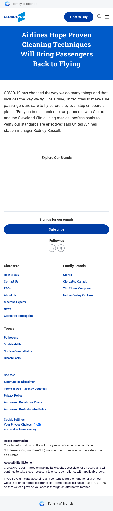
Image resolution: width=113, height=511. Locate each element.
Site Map (9, 375)
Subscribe (56, 229)
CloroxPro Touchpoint (18, 316)
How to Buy (79, 17)
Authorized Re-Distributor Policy (25, 409)
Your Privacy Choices (22, 424)
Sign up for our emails (56, 219)
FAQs (7, 288)
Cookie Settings (14, 419)
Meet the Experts (15, 302)
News (7, 309)
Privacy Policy (13, 395)
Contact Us (11, 282)
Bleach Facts (12, 358)
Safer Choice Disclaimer (19, 382)
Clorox (67, 275)
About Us (10, 295)
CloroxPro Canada (75, 282)
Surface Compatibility (18, 351)
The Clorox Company (77, 288)
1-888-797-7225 (95, 483)
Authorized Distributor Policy (23, 402)
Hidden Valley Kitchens (78, 295)
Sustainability (13, 344)
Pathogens (11, 337)
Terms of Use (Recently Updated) (25, 388)
